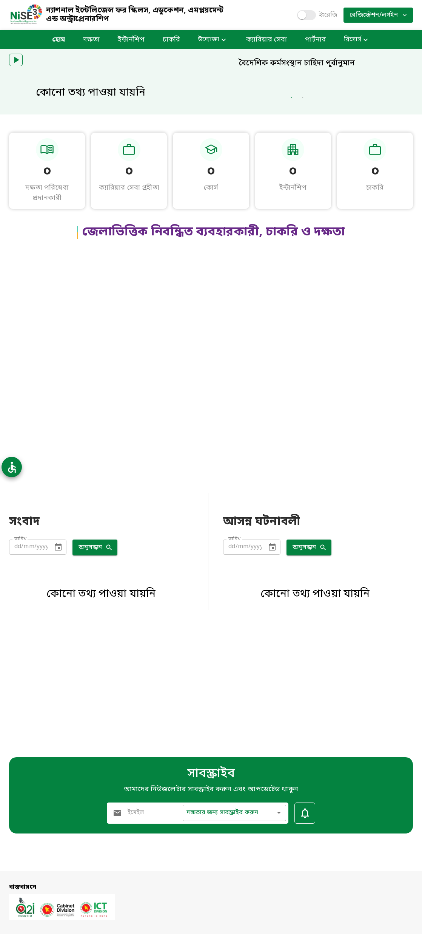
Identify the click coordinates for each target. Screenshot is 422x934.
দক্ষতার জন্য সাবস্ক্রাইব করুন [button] (222, 813)
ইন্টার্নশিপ (131, 40)
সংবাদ (24, 630)
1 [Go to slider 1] (291, 219)
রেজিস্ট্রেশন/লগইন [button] (378, 15)
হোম (58, 40)
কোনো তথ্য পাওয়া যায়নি (90, 93)
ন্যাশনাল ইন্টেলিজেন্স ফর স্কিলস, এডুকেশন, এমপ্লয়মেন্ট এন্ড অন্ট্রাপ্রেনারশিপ (134, 15)
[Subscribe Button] (304, 813)
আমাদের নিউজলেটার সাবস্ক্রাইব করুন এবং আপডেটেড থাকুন (211, 789)
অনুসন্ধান (94, 655)
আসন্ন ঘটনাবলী (261, 630)
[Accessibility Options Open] (12, 467)
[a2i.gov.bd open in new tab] (62, 918)
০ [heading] (47, 280)
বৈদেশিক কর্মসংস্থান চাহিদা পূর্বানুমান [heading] (297, 63)
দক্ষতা (91, 40)
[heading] (297, 135)
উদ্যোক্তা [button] (213, 40)
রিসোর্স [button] (357, 40)
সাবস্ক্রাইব (211, 774)
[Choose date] (58, 654)
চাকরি (171, 40)
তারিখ (20, 647)
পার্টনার (315, 40)
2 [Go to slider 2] (302, 219)
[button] (16, 60)
